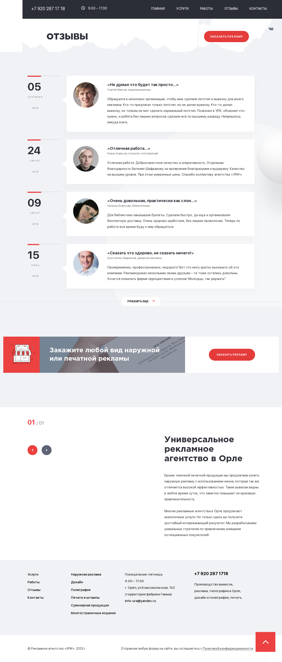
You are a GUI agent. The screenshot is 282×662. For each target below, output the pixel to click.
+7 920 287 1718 (211, 573)
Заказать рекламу (226, 36)
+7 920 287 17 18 (48, 8)
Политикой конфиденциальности (228, 648)
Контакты (258, 8)
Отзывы (231, 8)
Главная (158, 8)
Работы (206, 8)
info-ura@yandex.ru (140, 601)
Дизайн (77, 582)
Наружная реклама (86, 574)
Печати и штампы (85, 598)
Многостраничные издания (93, 613)
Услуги (33, 574)
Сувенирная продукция (90, 605)
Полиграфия (81, 590)
